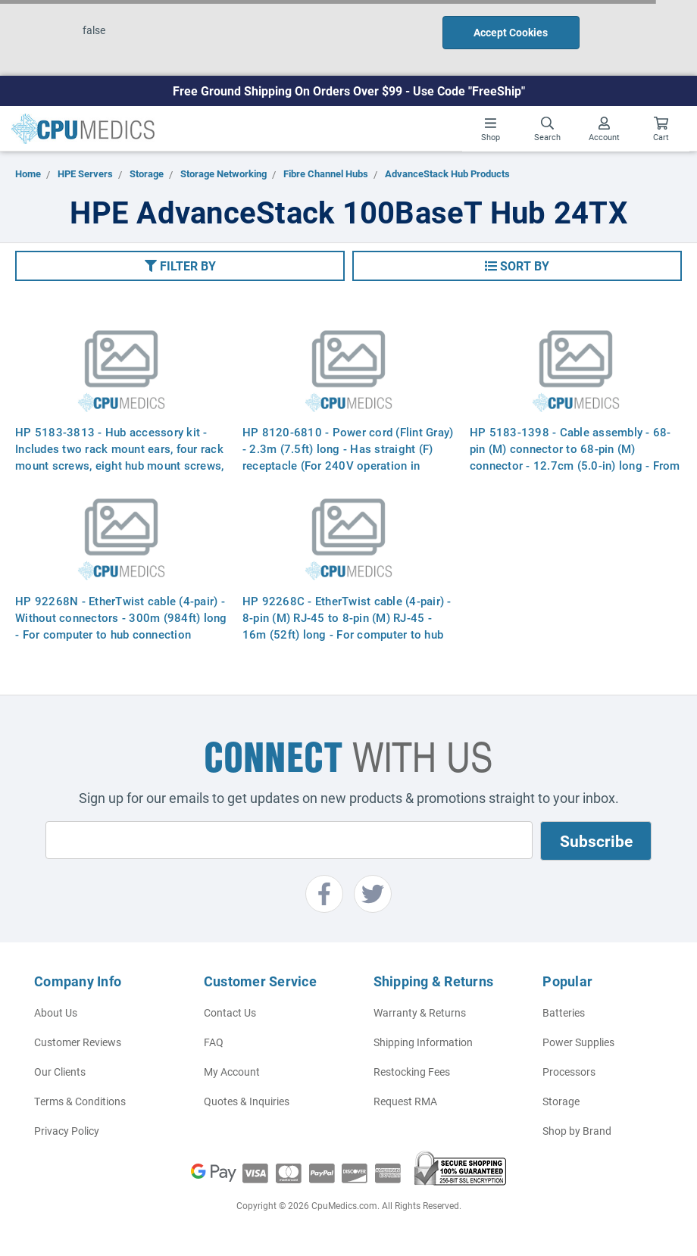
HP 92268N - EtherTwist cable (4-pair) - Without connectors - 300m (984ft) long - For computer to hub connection (121, 617)
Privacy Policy (66, 1130)
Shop (490, 129)
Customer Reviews (77, 1042)
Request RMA (405, 1101)
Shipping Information (423, 1042)
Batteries (563, 1012)
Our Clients (60, 1071)
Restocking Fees (412, 1071)
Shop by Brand (576, 1130)
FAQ (213, 1042)
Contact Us (230, 1012)
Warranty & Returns (420, 1012)
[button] (180, 266)
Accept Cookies (511, 32)
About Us (55, 1012)
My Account (232, 1071)
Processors (568, 1071)
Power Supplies (578, 1042)
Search (547, 129)
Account (604, 129)
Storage (561, 1101)
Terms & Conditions (80, 1101)
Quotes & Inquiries (246, 1101)
